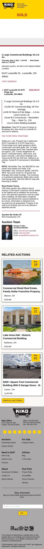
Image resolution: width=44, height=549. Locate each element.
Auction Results (7, 446)
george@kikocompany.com (28, 235)
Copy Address (9, 81)
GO (22, 513)
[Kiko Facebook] (19, 432)
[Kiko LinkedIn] (24, 432)
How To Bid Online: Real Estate (15, 136)
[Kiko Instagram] (39, 432)
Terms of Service (28, 479)
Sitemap (25, 483)
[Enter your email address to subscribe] (23, 506)
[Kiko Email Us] (9, 432)
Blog (23, 455)
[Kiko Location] (14, 432)
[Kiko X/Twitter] (29, 432)
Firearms (5, 463)
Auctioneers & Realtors (10, 472)
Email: (15, 235)
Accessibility (26, 476)
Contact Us (6, 476)
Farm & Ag (5, 455)
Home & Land (7, 459)
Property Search (28, 443)
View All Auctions (12, 401)
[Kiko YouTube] (34, 432)
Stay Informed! (22, 492)
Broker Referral (7, 479)
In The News (26, 459)
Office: (15, 231)
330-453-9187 (24, 231)
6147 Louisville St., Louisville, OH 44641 (19, 75)
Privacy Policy (27, 472)
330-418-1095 (24, 233)
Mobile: (16, 233)
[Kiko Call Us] (5, 432)
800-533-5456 (35, 422)
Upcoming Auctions (9, 443)
